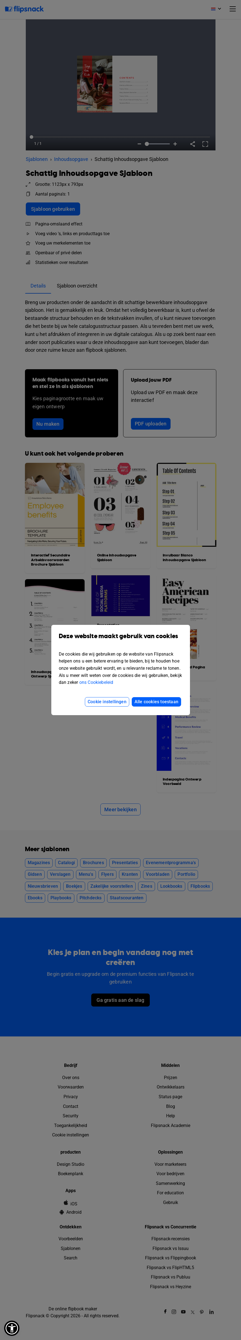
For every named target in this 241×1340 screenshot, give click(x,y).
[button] (12, 1328)
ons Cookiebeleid (96, 682)
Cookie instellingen (107, 701)
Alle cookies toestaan (156, 701)
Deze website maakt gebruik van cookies (120, 640)
